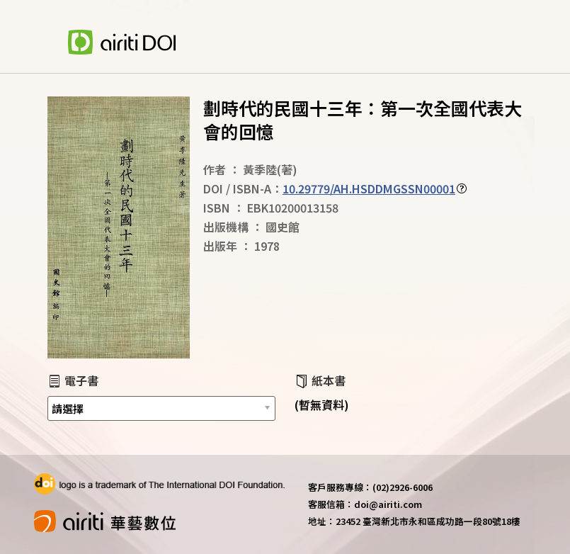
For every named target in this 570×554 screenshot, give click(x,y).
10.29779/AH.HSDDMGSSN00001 (369, 188)
